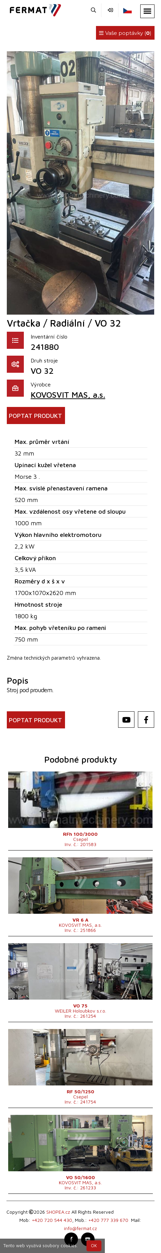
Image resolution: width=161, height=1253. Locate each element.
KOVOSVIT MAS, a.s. (68, 394)
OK (94, 1245)
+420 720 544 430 (52, 1220)
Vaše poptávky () (125, 33)
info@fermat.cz (80, 1228)
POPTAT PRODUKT (35, 415)
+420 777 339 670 (108, 1220)
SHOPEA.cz (58, 1212)
